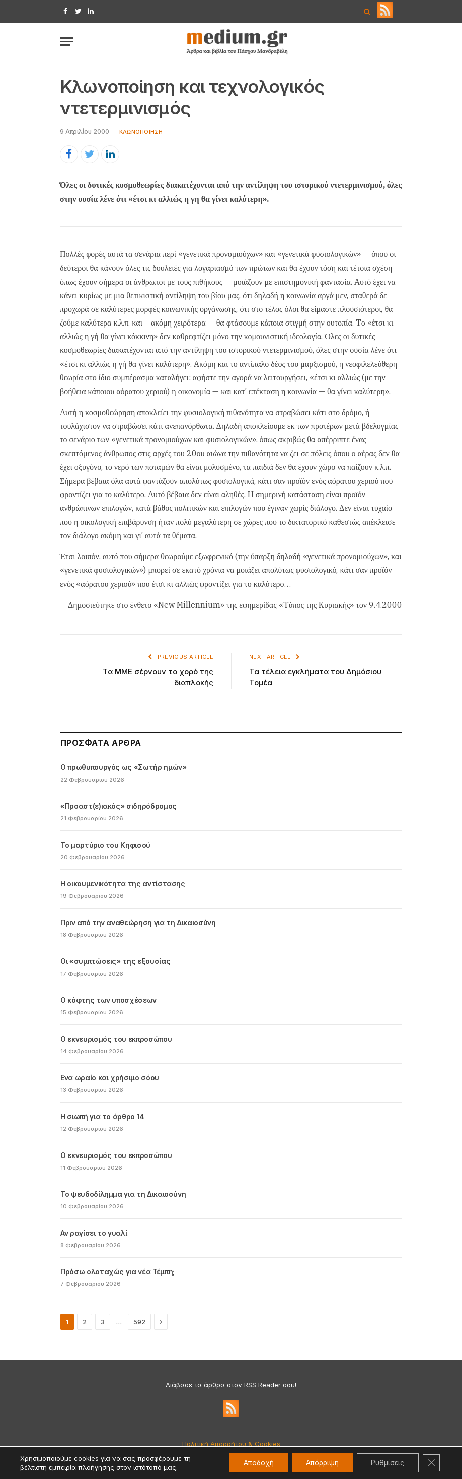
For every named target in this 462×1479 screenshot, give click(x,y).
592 (139, 1322)
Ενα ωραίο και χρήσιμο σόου (109, 1077)
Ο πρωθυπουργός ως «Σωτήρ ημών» (123, 767)
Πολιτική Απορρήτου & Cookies (231, 1444)
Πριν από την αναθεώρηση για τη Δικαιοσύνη (138, 922)
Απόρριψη (318, 1462)
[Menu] (66, 41)
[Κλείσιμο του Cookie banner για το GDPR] (431, 1463)
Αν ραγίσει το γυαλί (93, 1233)
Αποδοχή (251, 1462)
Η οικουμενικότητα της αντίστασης (122, 883)
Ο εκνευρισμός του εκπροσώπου (116, 1039)
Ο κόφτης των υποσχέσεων (108, 1000)
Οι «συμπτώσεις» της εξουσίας (115, 961)
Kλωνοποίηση (141, 131)
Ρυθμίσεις (386, 1462)
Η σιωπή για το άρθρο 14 (102, 1116)
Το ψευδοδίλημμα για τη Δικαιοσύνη (123, 1194)
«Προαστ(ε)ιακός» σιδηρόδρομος (118, 806)
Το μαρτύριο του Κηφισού (105, 845)
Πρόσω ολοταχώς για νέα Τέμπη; (117, 1271)
